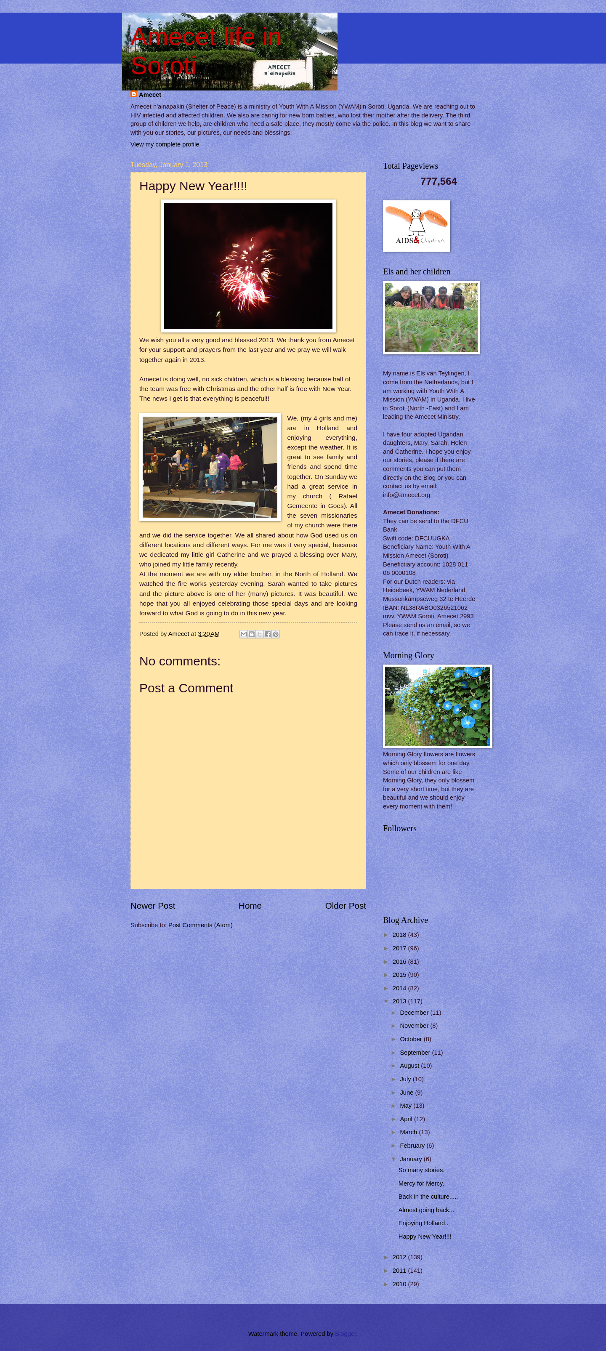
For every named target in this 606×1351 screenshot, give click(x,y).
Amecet (150, 94)
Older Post (345, 905)
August (410, 1065)
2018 (400, 934)
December (415, 1012)
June (407, 1092)
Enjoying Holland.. (424, 1223)
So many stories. (422, 1170)
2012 (400, 1257)
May (406, 1105)
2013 (400, 1001)
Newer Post (152, 905)
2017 (400, 948)
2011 (400, 1270)
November (415, 1025)
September (416, 1052)
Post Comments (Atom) (200, 925)
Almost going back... (426, 1210)
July (406, 1079)
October (411, 1039)
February (413, 1145)
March (409, 1132)
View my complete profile (164, 144)
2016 (400, 961)
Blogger (345, 1333)
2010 (400, 1284)
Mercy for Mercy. (421, 1183)
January (411, 1159)
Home (250, 905)
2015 (400, 974)
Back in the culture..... (428, 1196)
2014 (400, 988)
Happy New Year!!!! (425, 1236)
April (407, 1119)
